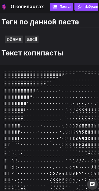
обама (14, 39)
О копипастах (27, 6)
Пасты (61, 6)
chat (92, 184)
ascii (32, 39)
